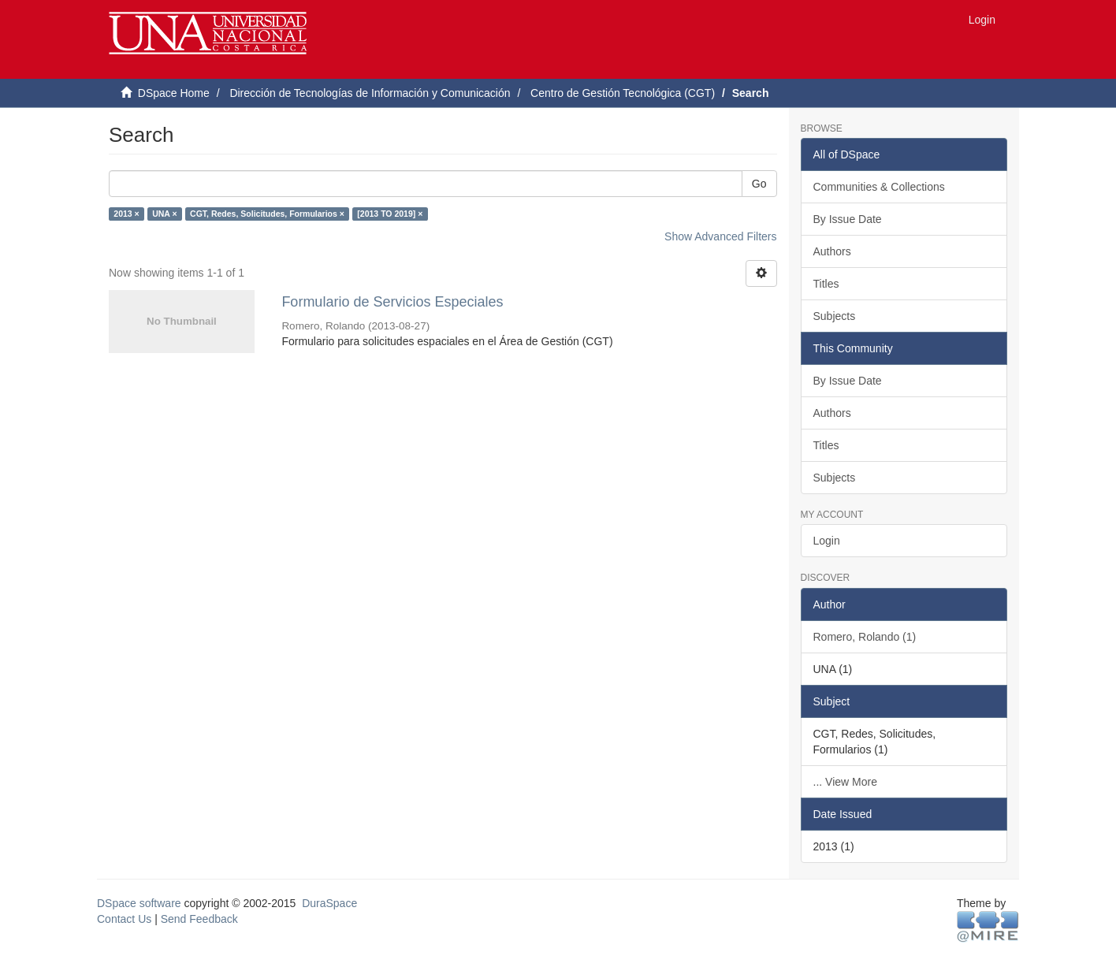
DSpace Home (174, 93)
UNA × (164, 213)
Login (826, 540)
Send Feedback (199, 919)
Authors (832, 251)
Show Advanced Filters (720, 236)
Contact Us (124, 919)
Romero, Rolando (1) (865, 636)
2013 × (126, 213)
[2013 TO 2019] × (389, 213)
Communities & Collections (879, 186)
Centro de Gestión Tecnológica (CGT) (622, 93)
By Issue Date (847, 219)
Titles (826, 283)
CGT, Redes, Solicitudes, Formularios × (267, 213)
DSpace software (139, 903)
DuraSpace (329, 903)
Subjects (834, 316)
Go (759, 183)
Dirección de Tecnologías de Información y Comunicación (369, 93)
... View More (845, 781)
